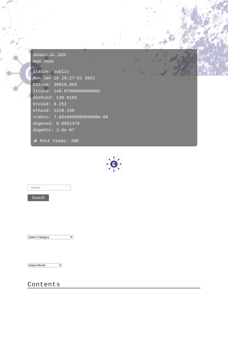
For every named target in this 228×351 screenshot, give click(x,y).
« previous (37, 153)
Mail (41, 306)
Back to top (41, 345)
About (42, 294)
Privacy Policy (54, 319)
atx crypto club (68, 11)
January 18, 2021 (49, 54)
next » (56, 153)
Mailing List (51, 313)
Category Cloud (54, 300)
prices (37, 28)
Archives (37, 256)
